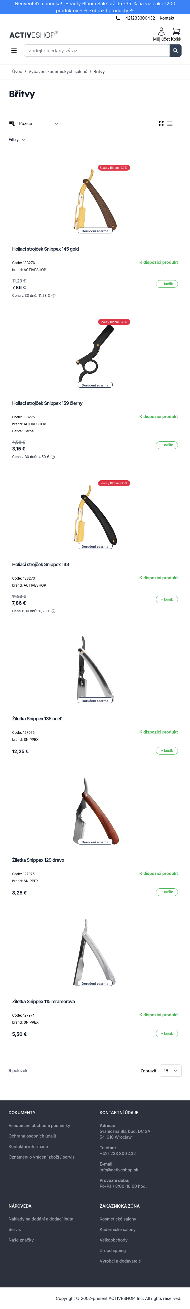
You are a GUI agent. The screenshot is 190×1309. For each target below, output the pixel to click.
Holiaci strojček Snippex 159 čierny (47, 403)
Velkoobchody (114, 1239)
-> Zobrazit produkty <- (108, 10)
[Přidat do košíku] (167, 284)
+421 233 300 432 (118, 1153)
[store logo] (33, 34)
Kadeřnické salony (118, 1229)
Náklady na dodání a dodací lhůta (41, 1218)
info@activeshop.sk (119, 1169)
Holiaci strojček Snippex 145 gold (45, 249)
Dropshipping (113, 1250)
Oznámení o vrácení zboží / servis (42, 1156)
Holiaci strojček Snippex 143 (40, 564)
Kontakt (167, 17)
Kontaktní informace (28, 1146)
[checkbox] (161, 123)
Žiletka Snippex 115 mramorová (43, 1001)
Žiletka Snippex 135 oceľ (37, 719)
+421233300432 (139, 17)
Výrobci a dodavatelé (120, 1260)
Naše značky (21, 1239)
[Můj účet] (161, 34)
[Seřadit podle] (39, 123)
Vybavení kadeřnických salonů (58, 71)
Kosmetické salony (118, 1218)
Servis (15, 1229)
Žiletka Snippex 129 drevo (38, 860)
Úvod (17, 71)
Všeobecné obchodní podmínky (39, 1125)
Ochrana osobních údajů (32, 1135)
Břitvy (99, 71)
